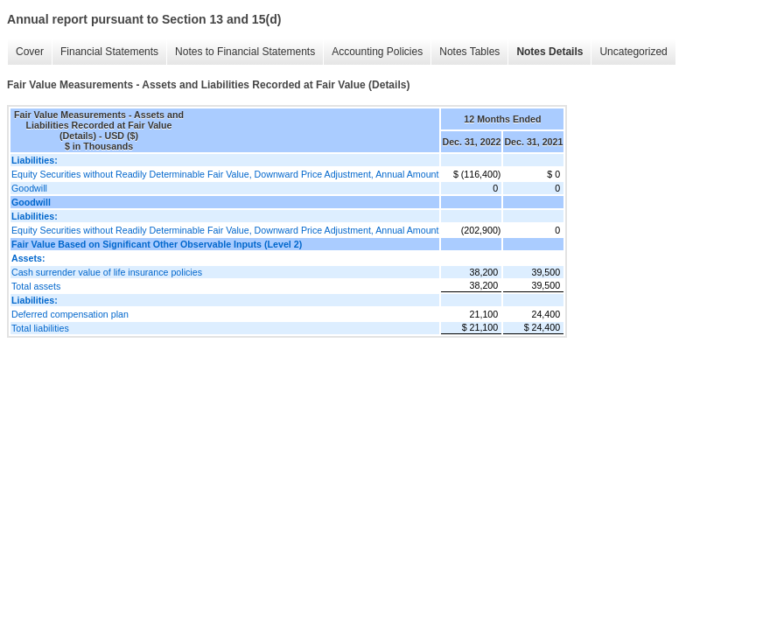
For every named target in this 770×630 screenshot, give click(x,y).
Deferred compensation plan (70, 314)
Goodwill (29, 188)
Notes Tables (469, 52)
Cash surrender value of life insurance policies (106, 272)
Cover (30, 52)
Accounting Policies (377, 52)
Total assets (35, 286)
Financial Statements (109, 52)
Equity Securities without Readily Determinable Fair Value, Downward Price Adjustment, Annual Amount (224, 174)
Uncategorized (633, 52)
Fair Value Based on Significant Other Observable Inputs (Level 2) (156, 244)
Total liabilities (40, 328)
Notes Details (549, 52)
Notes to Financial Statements (245, 52)
